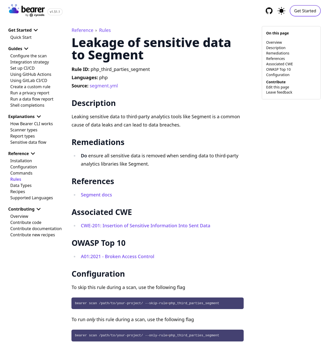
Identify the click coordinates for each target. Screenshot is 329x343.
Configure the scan (28, 56)
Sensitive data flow (28, 142)
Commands (21, 173)
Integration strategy (29, 62)
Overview (19, 216)
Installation (21, 161)
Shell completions (27, 105)
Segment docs (96, 195)
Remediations (277, 53)
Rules (15, 179)
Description (276, 47)
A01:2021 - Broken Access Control (117, 256)
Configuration (23, 167)
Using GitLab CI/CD (28, 80)
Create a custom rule (30, 86)
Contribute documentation (36, 228)
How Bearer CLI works (31, 124)
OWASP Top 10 (278, 69)
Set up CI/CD (22, 68)
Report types (22, 136)
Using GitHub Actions (30, 74)
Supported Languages (31, 198)
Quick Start (21, 37)
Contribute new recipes (32, 235)
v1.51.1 (55, 12)
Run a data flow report (31, 99)
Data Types (21, 185)
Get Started (305, 11)
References (275, 58)
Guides (19, 48)
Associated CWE (279, 63)
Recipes (17, 191)
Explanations (25, 116)
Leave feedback (279, 92)
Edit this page (277, 87)
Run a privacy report (29, 93)
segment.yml (104, 86)
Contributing (25, 209)
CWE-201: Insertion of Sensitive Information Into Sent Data (145, 225)
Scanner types (23, 130)
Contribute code (25, 222)
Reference (22, 153)
